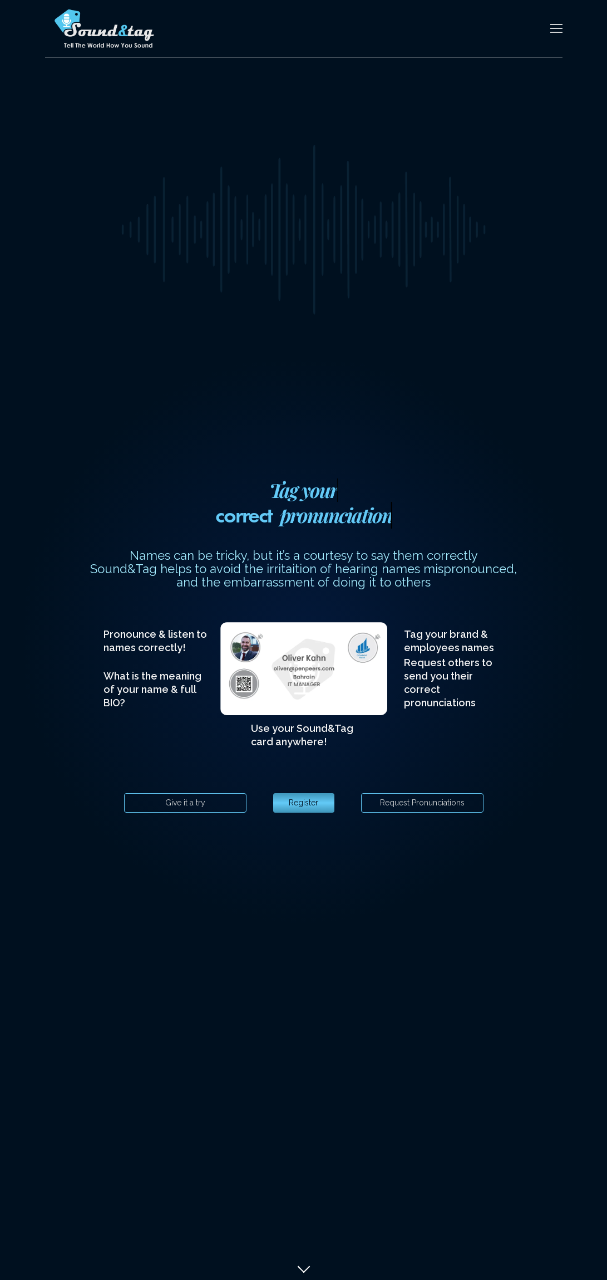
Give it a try (185, 802)
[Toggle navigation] (556, 28)
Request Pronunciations (422, 802)
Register (303, 802)
